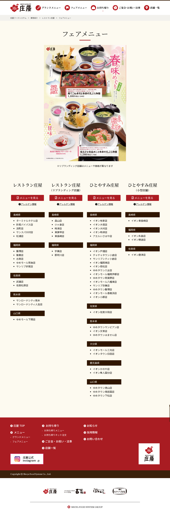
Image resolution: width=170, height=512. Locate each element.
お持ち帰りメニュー (54, 430)
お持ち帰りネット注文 (55, 434)
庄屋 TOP (19, 425)
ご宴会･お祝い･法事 (129, 7)
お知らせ (92, 425)
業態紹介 (34, 18)
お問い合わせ (95, 439)
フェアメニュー (79, 7)
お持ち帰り (103, 7)
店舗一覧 (155, 7)
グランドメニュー (51, 7)
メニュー (19, 432)
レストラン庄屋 (48, 18)
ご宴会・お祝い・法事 (58, 441)
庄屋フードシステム (18, 18)
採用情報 (92, 432)
